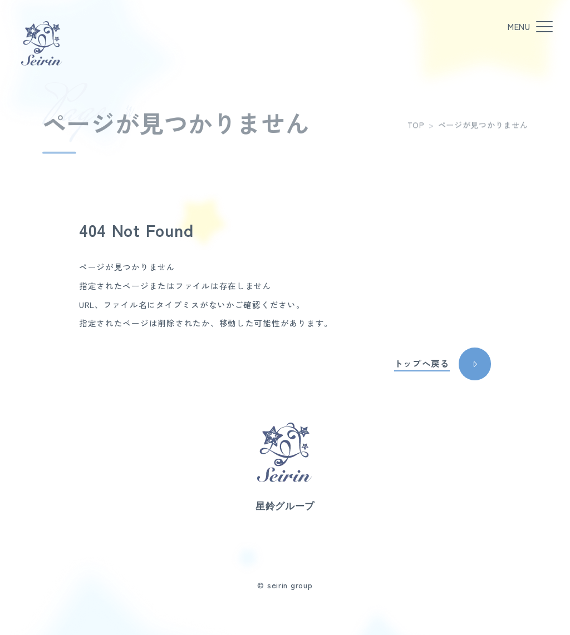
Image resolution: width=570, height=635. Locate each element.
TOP (416, 129)
